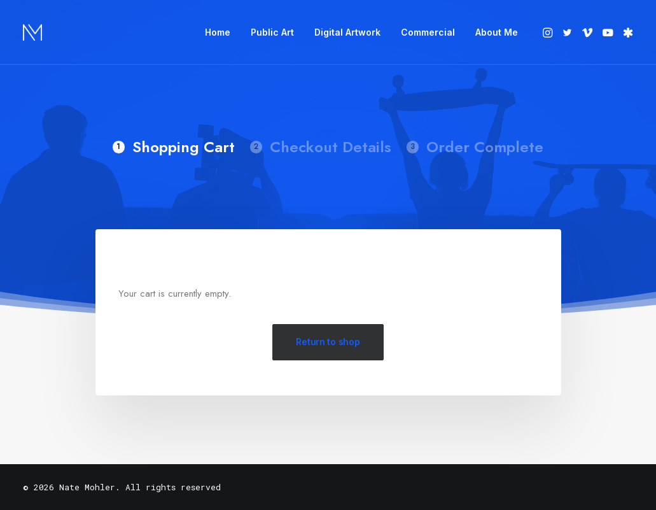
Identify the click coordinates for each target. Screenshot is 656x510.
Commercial (428, 32)
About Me (496, 32)
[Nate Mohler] (32, 32)
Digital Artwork (347, 32)
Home (217, 32)
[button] (549, 32)
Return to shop (327, 341)
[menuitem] (217, 32)
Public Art (272, 32)
